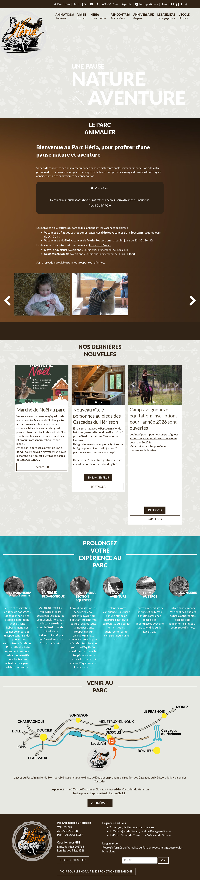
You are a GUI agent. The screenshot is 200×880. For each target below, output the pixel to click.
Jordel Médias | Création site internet (106, 860)
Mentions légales (181, 860)
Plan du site (166, 860)
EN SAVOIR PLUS (98, 462)
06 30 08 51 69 (107, 4)
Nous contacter (73, 816)
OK (163, 816)
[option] (42, 297)
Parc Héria (62, 4)
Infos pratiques (146, 4)
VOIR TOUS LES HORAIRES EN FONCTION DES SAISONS (96, 827)
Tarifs (77, 4)
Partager (41, 452)
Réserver (155, 495)
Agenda (126, 4)
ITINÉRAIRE (100, 759)
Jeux (164, 4)
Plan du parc (100, 198)
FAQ (174, 4)
